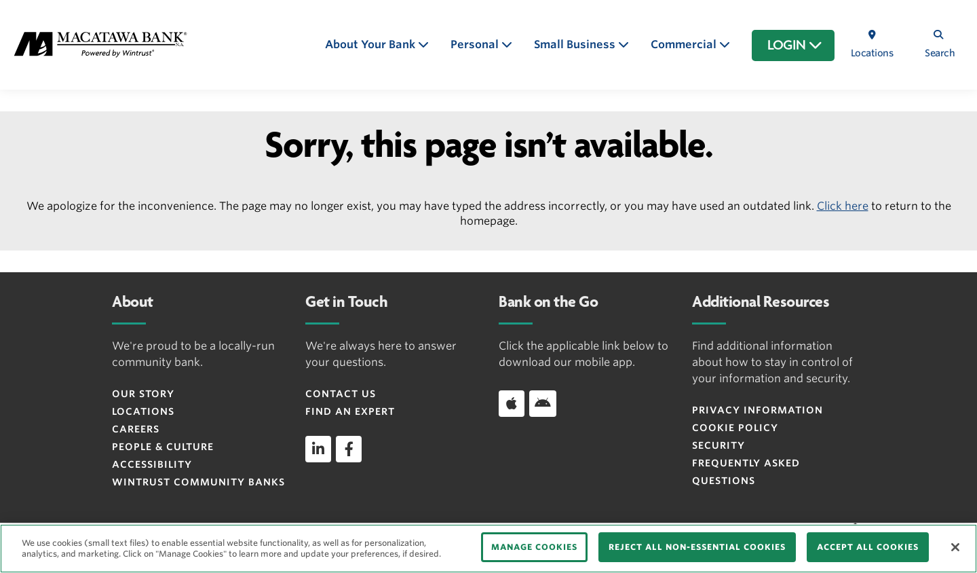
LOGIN (794, 45)
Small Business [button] (576, 44)
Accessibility (152, 464)
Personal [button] (476, 44)
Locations (143, 411)
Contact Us (340, 393)
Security (718, 445)
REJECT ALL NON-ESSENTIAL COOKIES (697, 547)
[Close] (955, 547)
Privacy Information (757, 410)
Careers (135, 429)
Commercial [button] (685, 44)
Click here (842, 206)
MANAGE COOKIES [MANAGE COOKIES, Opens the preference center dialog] (534, 547)
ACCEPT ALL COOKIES (868, 547)
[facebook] (349, 449)
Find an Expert (350, 411)
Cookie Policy (735, 427)
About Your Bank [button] (371, 44)
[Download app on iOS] (511, 403)
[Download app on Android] (542, 403)
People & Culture (163, 446)
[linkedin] (318, 449)
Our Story (143, 393)
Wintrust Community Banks (198, 482)
